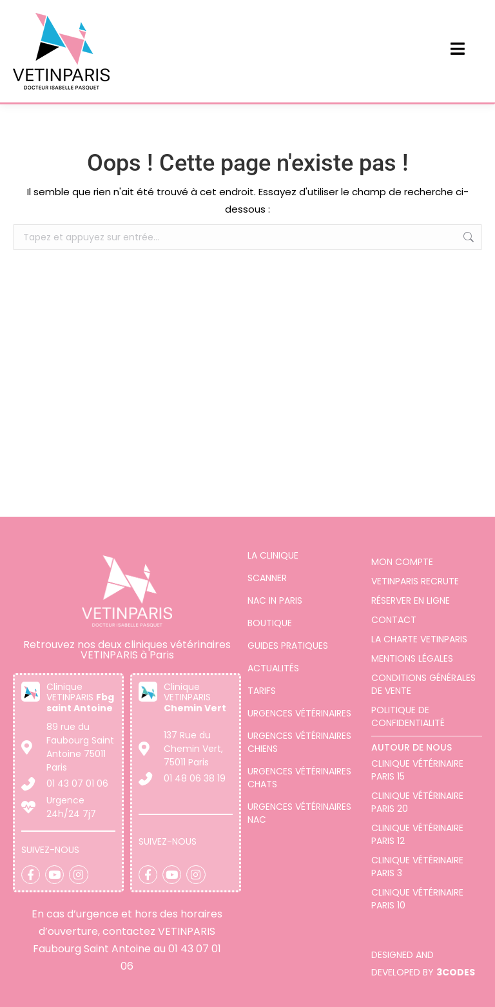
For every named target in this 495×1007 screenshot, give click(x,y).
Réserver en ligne (410, 600)
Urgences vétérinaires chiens (299, 742)
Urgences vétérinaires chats (299, 778)
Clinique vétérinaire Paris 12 (417, 834)
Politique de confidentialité (408, 716)
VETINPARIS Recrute (415, 581)
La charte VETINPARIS (419, 639)
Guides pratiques (288, 645)
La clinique (273, 555)
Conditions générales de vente (423, 684)
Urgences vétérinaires (299, 713)
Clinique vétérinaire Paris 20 (417, 802)
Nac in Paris (275, 600)
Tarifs (262, 690)
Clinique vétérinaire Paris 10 (417, 899)
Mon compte (402, 561)
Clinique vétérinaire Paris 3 (417, 866)
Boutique (270, 623)
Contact (393, 619)
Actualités (273, 668)
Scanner (267, 577)
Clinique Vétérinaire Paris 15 (417, 770)
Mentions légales (412, 658)
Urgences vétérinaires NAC (299, 813)
